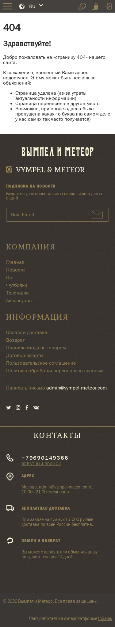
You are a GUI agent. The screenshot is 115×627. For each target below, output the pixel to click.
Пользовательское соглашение (41, 363)
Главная (15, 262)
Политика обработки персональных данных (54, 370)
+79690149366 (45, 458)
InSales (105, 618)
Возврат (15, 340)
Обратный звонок (41, 464)
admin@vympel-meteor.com (76, 387)
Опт (10, 277)
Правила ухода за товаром (36, 347)
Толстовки (17, 292)
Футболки (16, 285)
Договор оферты (24, 355)
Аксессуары (19, 300)
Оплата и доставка (26, 332)
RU (32, 6)
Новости (15, 269)
